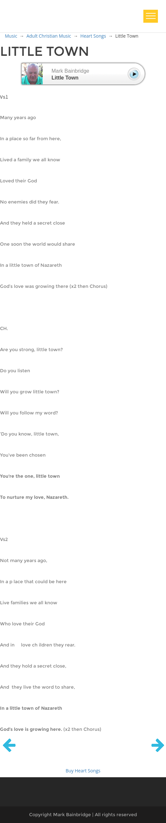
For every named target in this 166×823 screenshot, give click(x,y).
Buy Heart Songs (83, 771)
